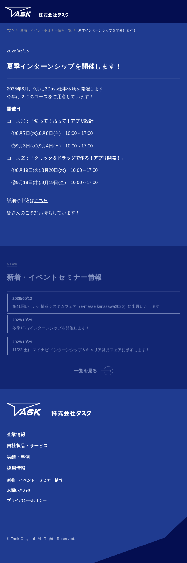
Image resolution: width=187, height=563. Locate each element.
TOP (10, 30)
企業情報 (16, 434)
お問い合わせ (19, 490)
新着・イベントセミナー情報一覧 (46, 30)
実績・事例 (18, 457)
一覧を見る (93, 373)
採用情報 (16, 468)
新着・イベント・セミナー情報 (35, 480)
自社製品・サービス (27, 445)
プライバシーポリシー (27, 500)
